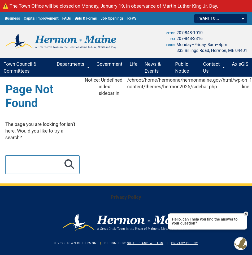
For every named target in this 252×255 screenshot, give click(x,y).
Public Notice (182, 67)
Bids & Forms (86, 18)
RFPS (131, 18)
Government (110, 64)
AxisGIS (240, 64)
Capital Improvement (41, 18)
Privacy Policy (126, 197)
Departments (70, 64)
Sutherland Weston (145, 243)
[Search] (69, 164)
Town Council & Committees (20, 67)
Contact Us (211, 67)
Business (12, 18)
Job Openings (112, 18)
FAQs (66, 18)
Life (133, 64)
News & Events (153, 67)
